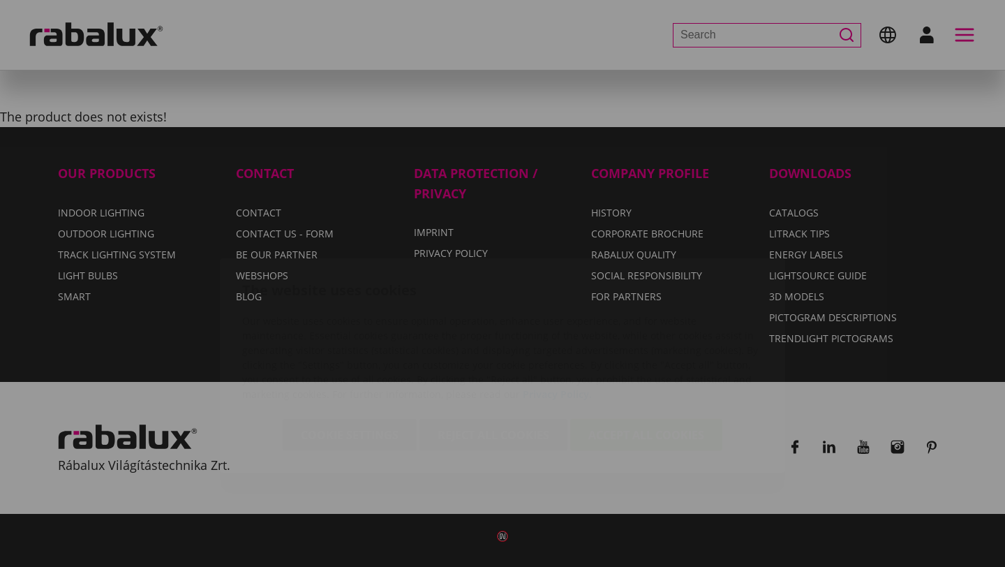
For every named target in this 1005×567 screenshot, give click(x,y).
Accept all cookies (646, 352)
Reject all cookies (493, 352)
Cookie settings (350, 352)
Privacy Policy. (557, 311)
